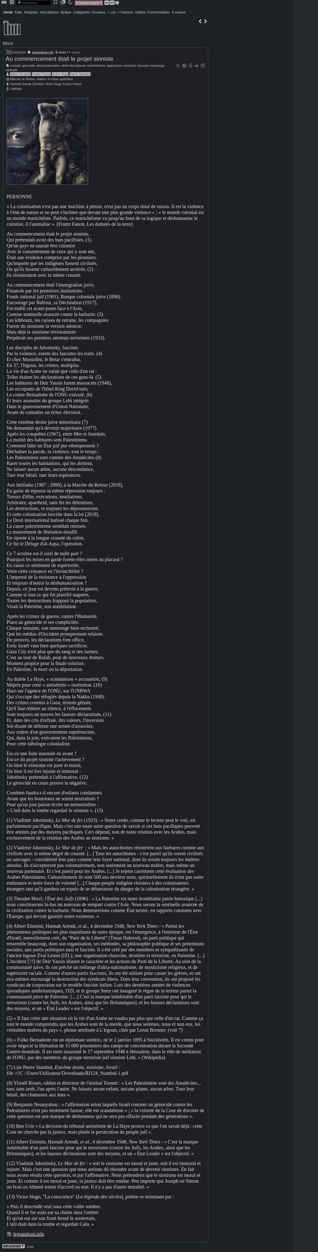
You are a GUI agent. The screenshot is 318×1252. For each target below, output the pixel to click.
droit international (73, 65)
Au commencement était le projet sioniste (59, 58)
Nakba (41, 79)
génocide (28, 65)
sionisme (130, 65)
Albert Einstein (20, 74)
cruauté (15, 65)
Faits (18, 12)
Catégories (81, 12)
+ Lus (111, 12)
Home (8, 12)
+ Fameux (125, 12)
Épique (66, 12)
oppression (114, 65)
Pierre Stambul (80, 74)
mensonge (157, 65)
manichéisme (96, 65)
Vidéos (140, 12)
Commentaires (158, 12)
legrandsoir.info (43, 52)
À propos (178, 12)
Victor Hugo (60, 74)
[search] (33, 2)
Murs (8, 43)
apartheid (66, 79)
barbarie (11, 70)
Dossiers (98, 12)
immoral (143, 65)
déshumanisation (48, 65)
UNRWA (16, 89)
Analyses (31, 12)
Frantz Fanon (41, 74)
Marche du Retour (22, 79)
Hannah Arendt (20, 84)
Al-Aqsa (52, 79)
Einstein (38, 84)
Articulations (49, 12)
